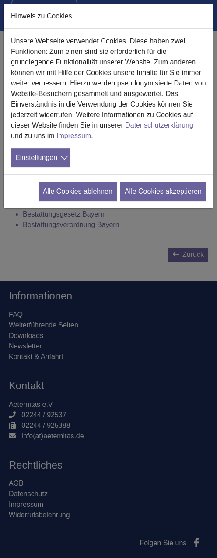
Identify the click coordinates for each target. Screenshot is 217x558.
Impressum (73, 135)
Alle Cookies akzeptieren (163, 191)
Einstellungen (36, 157)
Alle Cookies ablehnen (77, 191)
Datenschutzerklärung (159, 125)
